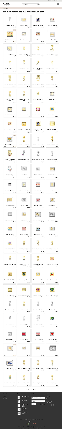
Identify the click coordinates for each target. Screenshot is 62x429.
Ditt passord (33, 399)
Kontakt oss (5, 398)
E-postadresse (34, 396)
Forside (4, 8)
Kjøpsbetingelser (25, 419)
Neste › (34, 389)
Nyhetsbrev (41, 419)
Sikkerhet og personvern (33, 419)
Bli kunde (4, 397)
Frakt (21, 419)
